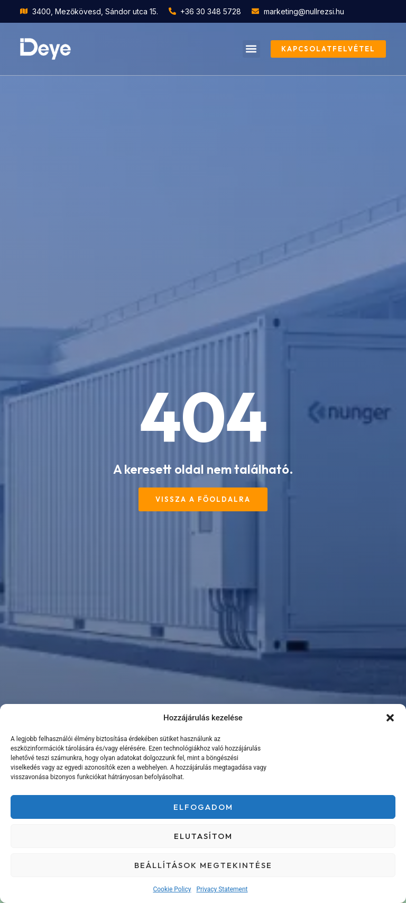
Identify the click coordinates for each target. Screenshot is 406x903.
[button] (390, 717)
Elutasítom (203, 836)
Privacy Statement (221, 889)
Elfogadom (203, 807)
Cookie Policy (172, 889)
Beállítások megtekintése (203, 865)
